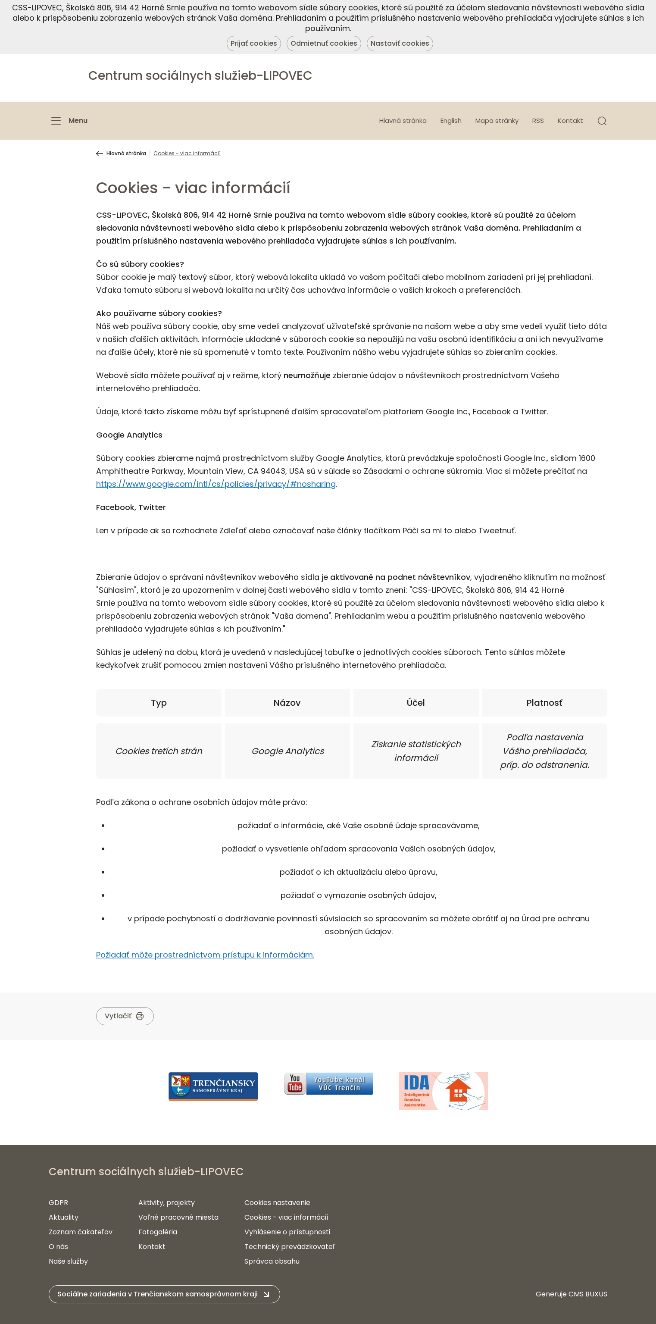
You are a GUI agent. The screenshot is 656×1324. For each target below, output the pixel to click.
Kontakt (570, 120)
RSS (538, 120)
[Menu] (68, 121)
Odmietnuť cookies (324, 43)
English (451, 120)
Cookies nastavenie (277, 1203)
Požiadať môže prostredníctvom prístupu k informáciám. (205, 954)
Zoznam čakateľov (80, 1232)
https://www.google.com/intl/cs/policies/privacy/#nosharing (216, 484)
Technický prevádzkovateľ (289, 1247)
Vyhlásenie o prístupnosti (287, 1232)
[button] (602, 121)
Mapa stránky (497, 120)
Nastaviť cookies (400, 43)
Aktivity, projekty (166, 1203)
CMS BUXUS (588, 1294)
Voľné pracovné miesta (178, 1217)
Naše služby (68, 1261)
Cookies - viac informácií (286, 1217)
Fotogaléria (157, 1232)
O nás (58, 1247)
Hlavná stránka (403, 120)
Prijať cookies (254, 43)
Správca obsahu (272, 1261)
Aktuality (63, 1217)
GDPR (58, 1203)
